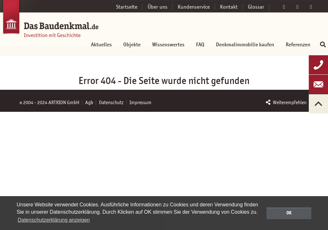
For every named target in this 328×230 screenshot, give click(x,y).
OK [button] (288, 213)
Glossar (256, 7)
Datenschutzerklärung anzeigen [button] (54, 220)
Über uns (158, 7)
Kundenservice (194, 7)
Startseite (126, 7)
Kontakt (229, 7)
